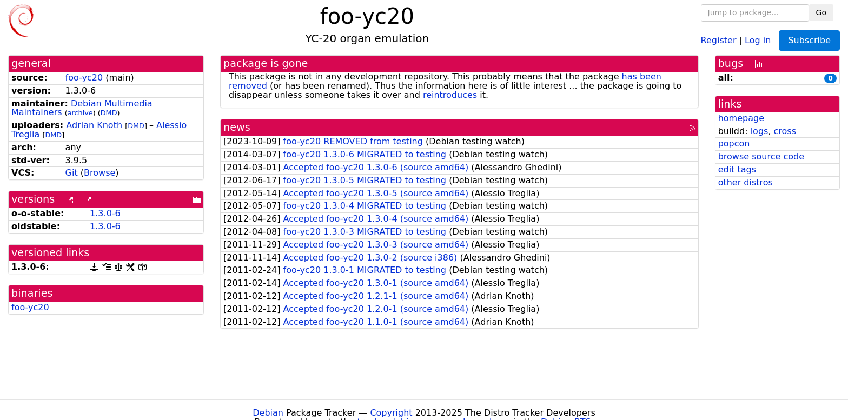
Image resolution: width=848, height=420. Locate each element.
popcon (734, 143)
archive (80, 113)
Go (821, 12)
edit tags (737, 169)
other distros (745, 182)
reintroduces (450, 95)
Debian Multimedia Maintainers (82, 108)
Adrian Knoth (94, 125)
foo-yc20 (84, 77)
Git (71, 173)
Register (719, 40)
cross (785, 131)
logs (760, 131)
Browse (99, 173)
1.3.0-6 (105, 213)
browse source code (761, 156)
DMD (109, 113)
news (236, 127)
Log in (758, 40)
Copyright (391, 413)
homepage (741, 118)
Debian (268, 413)
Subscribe (809, 40)
